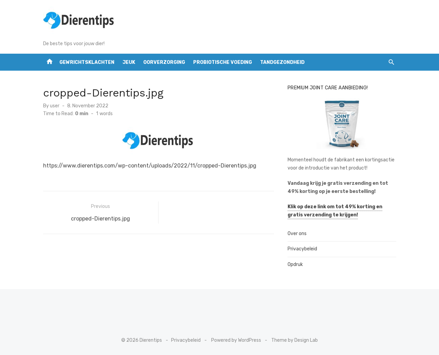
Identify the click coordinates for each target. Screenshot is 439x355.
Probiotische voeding (222, 62)
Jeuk (129, 62)
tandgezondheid (282, 62)
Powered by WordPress (236, 340)
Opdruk (295, 264)
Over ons (297, 233)
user (54, 106)
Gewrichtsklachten (86, 62)
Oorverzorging (164, 62)
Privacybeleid (302, 249)
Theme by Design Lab (294, 340)
